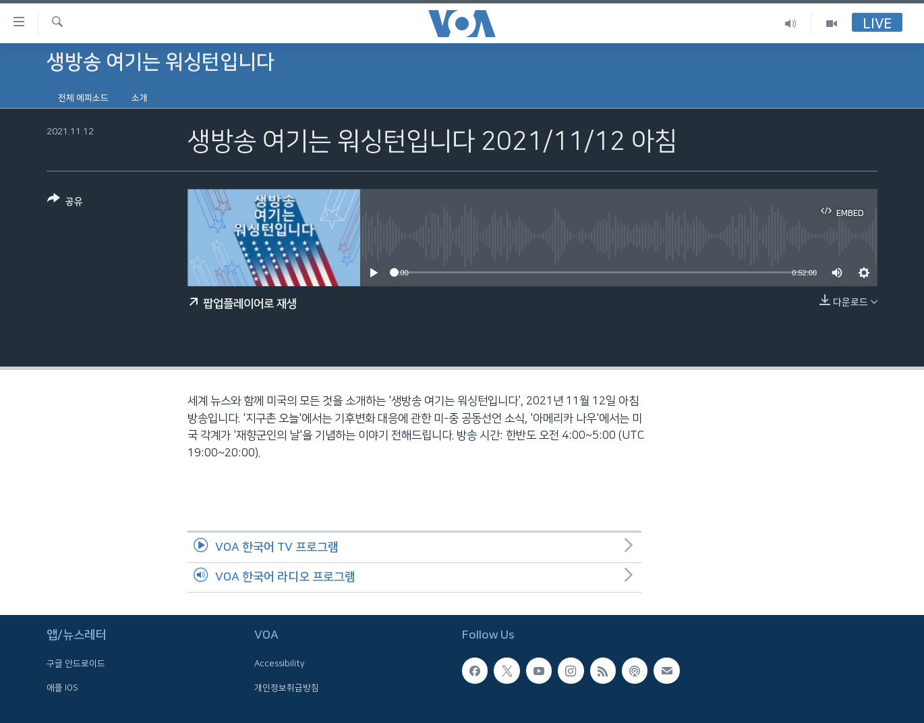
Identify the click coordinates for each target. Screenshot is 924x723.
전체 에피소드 (83, 98)
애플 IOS (62, 688)
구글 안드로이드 (76, 663)
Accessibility (279, 663)
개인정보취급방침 (286, 688)
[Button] (65, 203)
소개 (140, 98)
